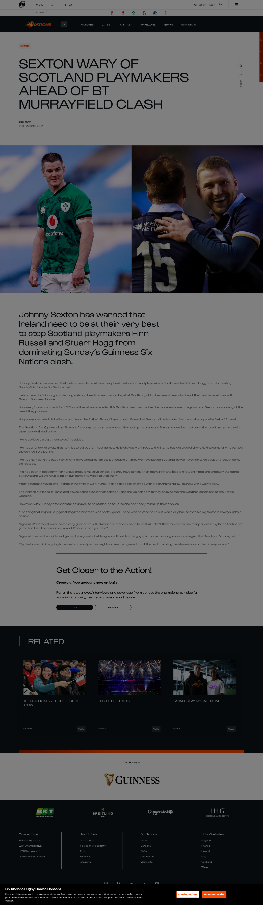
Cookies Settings (187, 894)
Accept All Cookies (214, 894)
